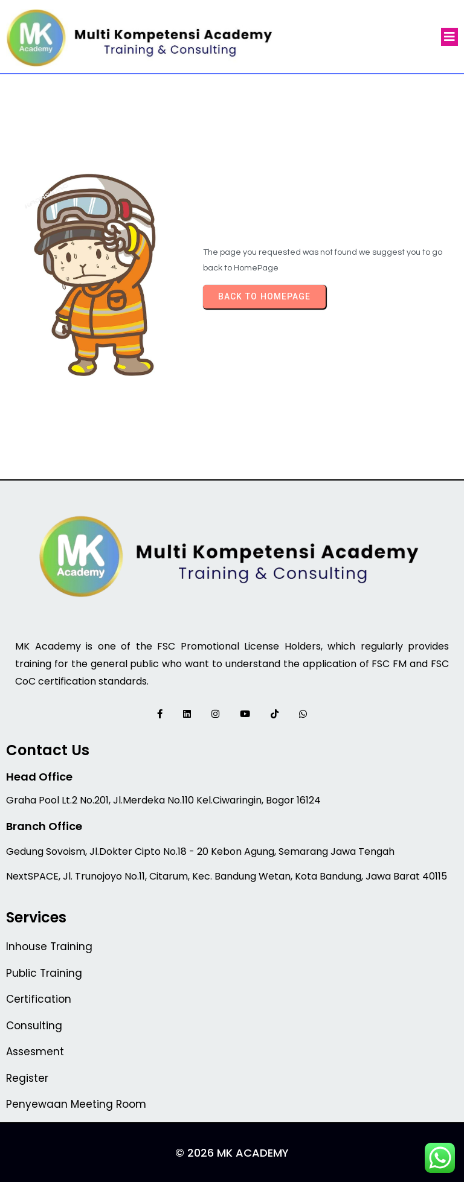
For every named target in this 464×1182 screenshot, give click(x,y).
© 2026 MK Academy (232, 1152)
